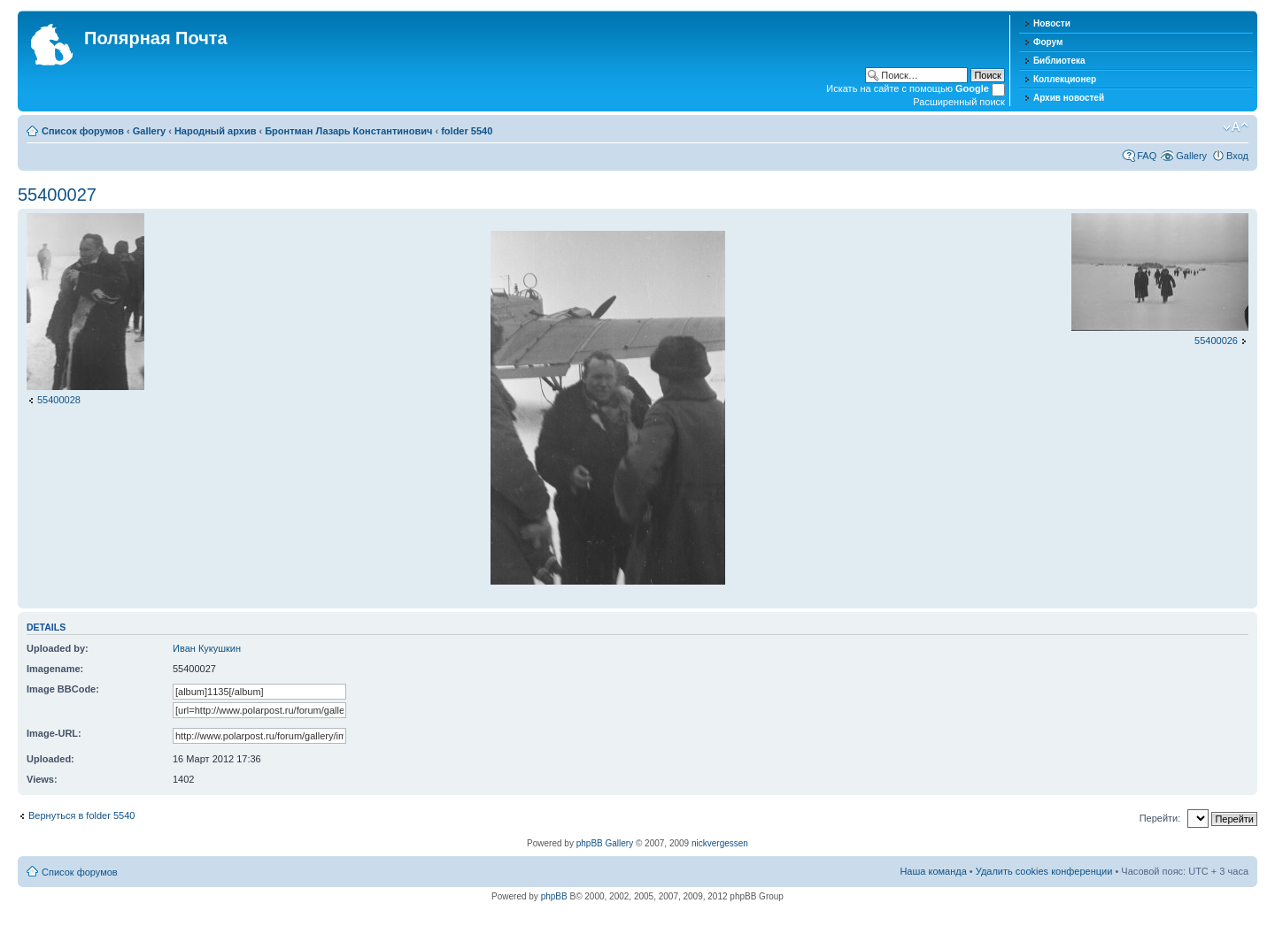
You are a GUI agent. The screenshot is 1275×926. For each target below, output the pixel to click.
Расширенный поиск (959, 101)
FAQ (1146, 155)
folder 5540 (466, 131)
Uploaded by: (58, 648)
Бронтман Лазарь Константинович (348, 131)
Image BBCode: (63, 689)
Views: (42, 779)
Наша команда (933, 871)
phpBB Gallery (604, 843)
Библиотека (1059, 60)
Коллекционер (1064, 79)
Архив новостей (1068, 98)
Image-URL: (54, 733)
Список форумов (83, 131)
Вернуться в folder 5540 (81, 815)
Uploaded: (50, 759)
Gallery (149, 131)
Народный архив (215, 131)
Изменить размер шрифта (1235, 127)
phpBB (554, 896)
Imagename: (55, 668)
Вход (1237, 155)
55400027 (57, 194)
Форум (1047, 42)
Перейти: (1160, 818)
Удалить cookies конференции (1044, 871)
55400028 (59, 399)
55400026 (1216, 340)
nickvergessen (720, 843)
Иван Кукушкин (207, 648)
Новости (1051, 23)
